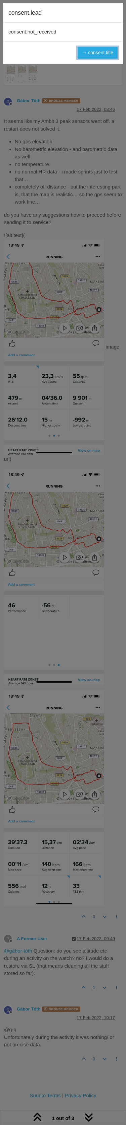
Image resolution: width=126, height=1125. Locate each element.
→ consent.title (97, 52)
